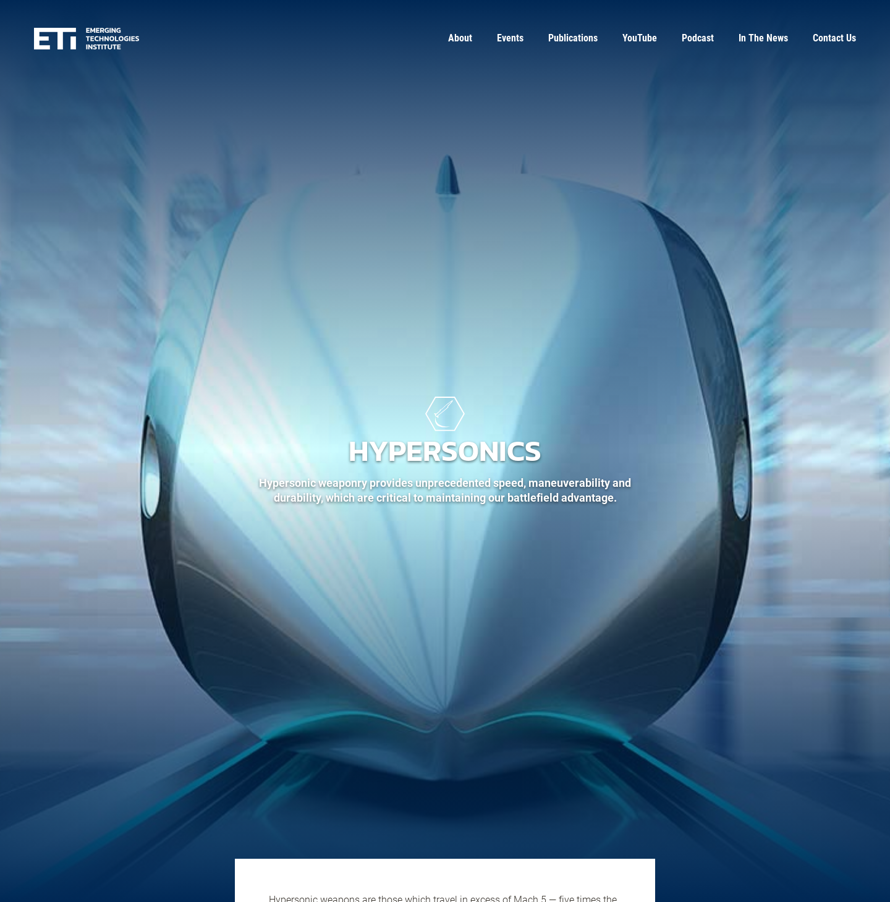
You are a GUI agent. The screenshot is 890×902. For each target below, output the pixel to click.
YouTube (639, 38)
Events (510, 38)
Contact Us (834, 38)
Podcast (698, 38)
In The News (763, 38)
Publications (573, 38)
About (460, 38)
